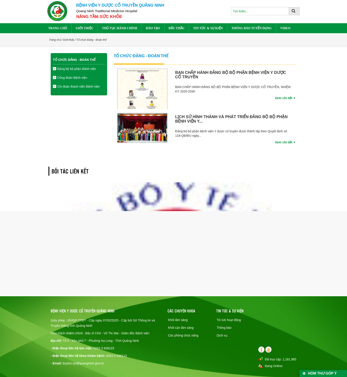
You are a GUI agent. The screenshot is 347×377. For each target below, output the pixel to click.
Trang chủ (57, 28)
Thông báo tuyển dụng (251, 28)
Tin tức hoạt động (229, 320)
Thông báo (224, 327)
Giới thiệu (84, 28)
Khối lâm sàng (178, 320)
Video (285, 28)
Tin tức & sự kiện (208, 28)
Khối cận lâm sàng (181, 327)
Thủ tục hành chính (119, 28)
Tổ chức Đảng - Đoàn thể (91, 39)
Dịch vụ (222, 335)
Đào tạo (153, 28)
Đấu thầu (177, 28)
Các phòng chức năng (183, 335)
